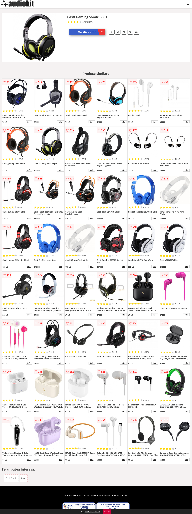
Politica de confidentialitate (96, 495)
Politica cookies (119, 495)
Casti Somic (11, 478)
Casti (23, 478)
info (29, 122)
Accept (106, 511)
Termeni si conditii (72, 495)
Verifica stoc (91, 32)
